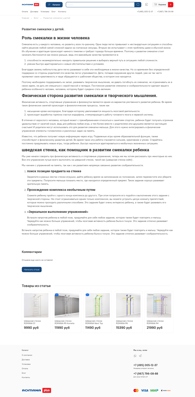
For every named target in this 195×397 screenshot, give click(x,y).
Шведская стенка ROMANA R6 (124, 322)
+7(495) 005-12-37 (145, 11)
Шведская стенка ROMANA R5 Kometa (64, 322)
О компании (27, 355)
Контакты (62, 11)
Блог (54, 11)
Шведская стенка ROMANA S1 (32, 322)
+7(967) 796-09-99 (165, 11)
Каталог (54, 4)
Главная (25, 18)
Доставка (34, 11)
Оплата (25, 11)
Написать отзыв (31, 269)
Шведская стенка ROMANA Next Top (94, 322)
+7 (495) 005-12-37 (145, 365)
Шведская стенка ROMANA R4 (155, 322)
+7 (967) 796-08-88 (145, 373)
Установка (45, 11)
